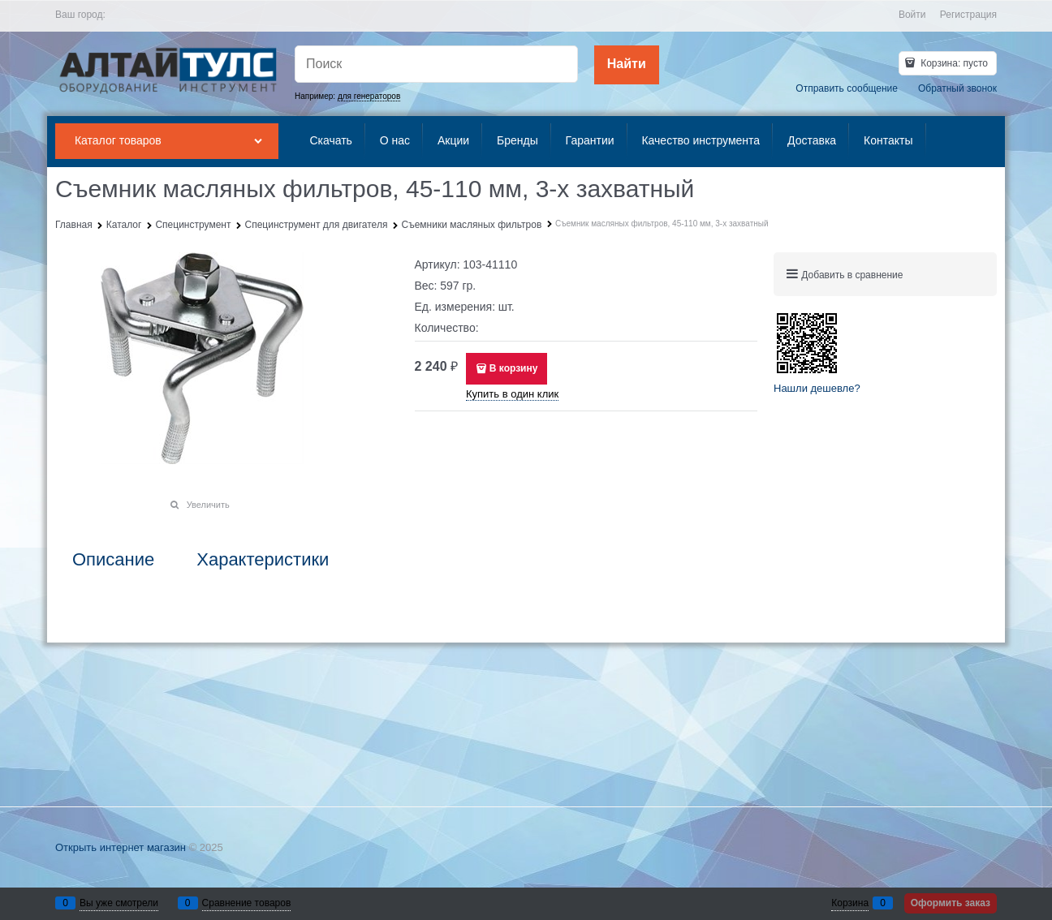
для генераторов (369, 96)
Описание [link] (113, 560)
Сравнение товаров (246, 902)
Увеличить (208, 504)
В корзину (513, 368)
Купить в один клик (512, 394)
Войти (912, 14)
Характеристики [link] (262, 560)
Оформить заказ (950, 903)
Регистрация (968, 14)
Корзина (850, 902)
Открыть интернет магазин (120, 847)
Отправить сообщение (846, 88)
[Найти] (626, 64)
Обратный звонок (957, 88)
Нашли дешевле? (817, 388)
